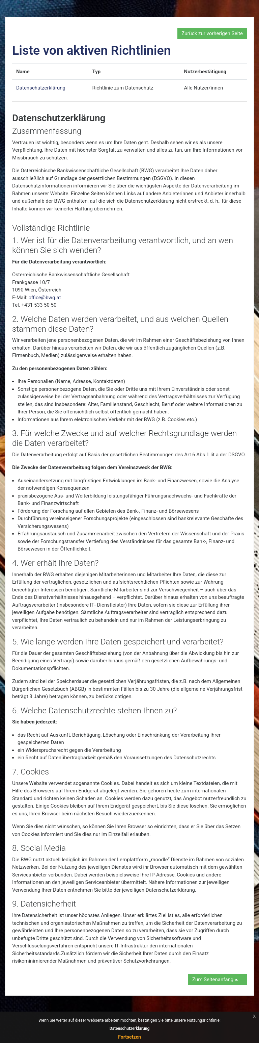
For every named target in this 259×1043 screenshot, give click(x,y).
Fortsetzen (129, 1037)
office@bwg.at (45, 298)
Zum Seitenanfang (216, 979)
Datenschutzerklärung (40, 88)
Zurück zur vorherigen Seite (212, 33)
